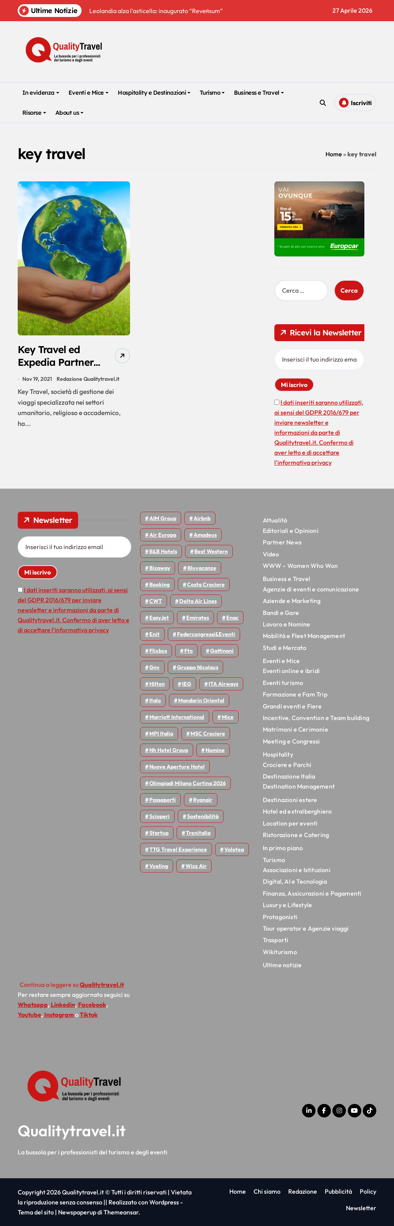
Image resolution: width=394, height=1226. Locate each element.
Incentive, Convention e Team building (316, 718)
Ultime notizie (282, 965)
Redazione (302, 1191)
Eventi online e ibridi (291, 671)
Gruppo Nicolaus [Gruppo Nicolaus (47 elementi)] (197, 667)
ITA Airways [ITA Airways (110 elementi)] (223, 683)
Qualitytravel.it (72, 1130)
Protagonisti (280, 917)
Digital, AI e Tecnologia (295, 881)
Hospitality (278, 754)
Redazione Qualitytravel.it (88, 380)
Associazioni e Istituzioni (297, 870)
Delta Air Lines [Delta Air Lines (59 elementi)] (198, 601)
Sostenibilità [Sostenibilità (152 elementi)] (203, 816)
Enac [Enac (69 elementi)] (232, 617)
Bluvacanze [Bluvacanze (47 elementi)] (201, 567)
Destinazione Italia (289, 776)
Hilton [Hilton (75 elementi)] (157, 683)
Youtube (29, 1014)
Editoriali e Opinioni (291, 530)
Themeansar (121, 1212)
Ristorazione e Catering (296, 835)
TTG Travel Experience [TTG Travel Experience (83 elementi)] (178, 849)
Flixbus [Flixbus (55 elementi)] (158, 650)
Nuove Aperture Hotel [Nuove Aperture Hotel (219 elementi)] (177, 766)
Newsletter (361, 1208)
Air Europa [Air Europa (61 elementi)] (162, 534)
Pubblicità (338, 1191)
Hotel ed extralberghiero (297, 811)
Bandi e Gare (281, 612)
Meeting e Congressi (291, 741)
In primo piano (283, 848)
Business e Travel (259, 92)
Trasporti (276, 940)
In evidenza (40, 92)
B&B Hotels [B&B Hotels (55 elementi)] (163, 551)
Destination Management (299, 786)
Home (334, 154)
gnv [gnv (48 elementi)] (154, 667)
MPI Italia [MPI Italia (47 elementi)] (161, 733)
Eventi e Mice (88, 92)
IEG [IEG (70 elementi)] (186, 683)
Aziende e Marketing (292, 601)
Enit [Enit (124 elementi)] (154, 634)
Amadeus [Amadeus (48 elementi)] (205, 534)
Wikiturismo (280, 952)
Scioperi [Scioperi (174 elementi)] (159, 816)
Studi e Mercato (285, 648)
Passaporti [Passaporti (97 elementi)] (162, 799)
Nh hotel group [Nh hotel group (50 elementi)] (168, 750)
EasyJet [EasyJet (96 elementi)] (159, 617)
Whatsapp (33, 1004)
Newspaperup (77, 1212)
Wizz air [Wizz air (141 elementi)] (196, 866)
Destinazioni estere (290, 800)
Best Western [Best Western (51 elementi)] (211, 551)
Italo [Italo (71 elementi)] (155, 700)
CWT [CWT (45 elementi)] (155, 601)
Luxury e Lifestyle (287, 905)
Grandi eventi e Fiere (292, 706)
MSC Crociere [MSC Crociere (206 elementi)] (207, 733)
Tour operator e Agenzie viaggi (306, 928)
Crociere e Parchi (287, 765)
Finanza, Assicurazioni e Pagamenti (312, 893)
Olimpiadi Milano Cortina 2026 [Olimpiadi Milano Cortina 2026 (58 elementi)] (187, 783)
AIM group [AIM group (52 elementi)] (162, 518)
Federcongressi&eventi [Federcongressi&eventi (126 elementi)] (206, 634)
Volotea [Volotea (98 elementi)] (234, 849)
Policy (368, 1191)
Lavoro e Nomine (287, 624)
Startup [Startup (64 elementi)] (159, 832)
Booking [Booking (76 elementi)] (159, 584)
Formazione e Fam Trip (295, 694)
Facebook (92, 1004)
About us (69, 112)
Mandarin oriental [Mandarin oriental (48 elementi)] (201, 700)
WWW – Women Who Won (300, 565)
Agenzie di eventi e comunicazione (311, 589)
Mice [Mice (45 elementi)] (228, 716)
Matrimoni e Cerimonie (295, 729)
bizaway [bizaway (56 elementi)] (159, 567)
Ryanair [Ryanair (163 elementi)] (202, 799)
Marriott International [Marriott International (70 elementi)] (176, 716)
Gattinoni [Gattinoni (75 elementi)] (222, 650)
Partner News (282, 542)
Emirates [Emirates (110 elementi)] (197, 617)
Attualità (275, 520)
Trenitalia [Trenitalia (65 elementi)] (198, 832)
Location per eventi (290, 823)
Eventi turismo (283, 683)
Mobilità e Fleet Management (304, 636)
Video (271, 554)
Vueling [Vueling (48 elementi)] (158, 866)
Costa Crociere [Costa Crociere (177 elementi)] (206, 584)
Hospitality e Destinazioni (154, 92)
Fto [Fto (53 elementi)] (188, 650)
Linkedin (63, 1004)
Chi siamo (267, 1191)
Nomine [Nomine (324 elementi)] (215, 750)
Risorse (34, 112)
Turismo (212, 92)
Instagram (59, 1014)
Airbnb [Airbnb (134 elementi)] (202, 518)
